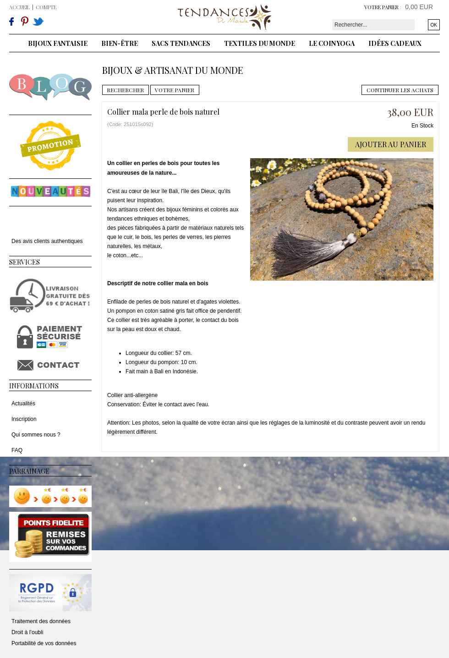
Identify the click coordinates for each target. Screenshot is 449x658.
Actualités (23, 403)
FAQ (16, 450)
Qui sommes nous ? (35, 434)
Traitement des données (41, 621)
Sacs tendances (181, 43)
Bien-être (119, 43)
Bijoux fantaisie (58, 43)
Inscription (24, 419)
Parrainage (29, 471)
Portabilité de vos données (43, 643)
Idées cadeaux (395, 43)
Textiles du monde (259, 43)
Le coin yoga (332, 43)
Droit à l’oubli (27, 632)
